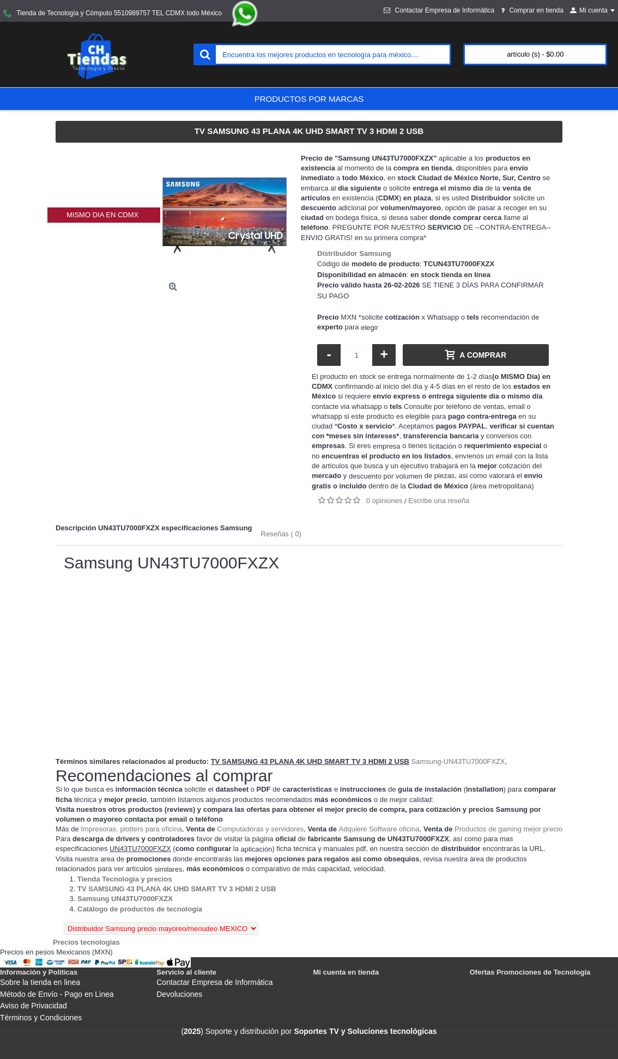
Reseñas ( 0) (281, 534)
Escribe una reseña (438, 501)
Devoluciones (179, 994)
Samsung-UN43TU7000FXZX (458, 761)
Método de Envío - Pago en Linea (57, 994)
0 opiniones (384, 501)
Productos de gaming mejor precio (508, 829)
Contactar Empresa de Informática (214, 982)
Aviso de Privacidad (33, 1005)
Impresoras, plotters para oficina (131, 829)
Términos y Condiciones (41, 1017)
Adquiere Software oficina (379, 829)
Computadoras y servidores (260, 829)
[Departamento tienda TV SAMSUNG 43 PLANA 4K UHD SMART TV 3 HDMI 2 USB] (176, 889)
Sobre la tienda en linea (40, 982)
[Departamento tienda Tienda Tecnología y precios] (124, 879)
